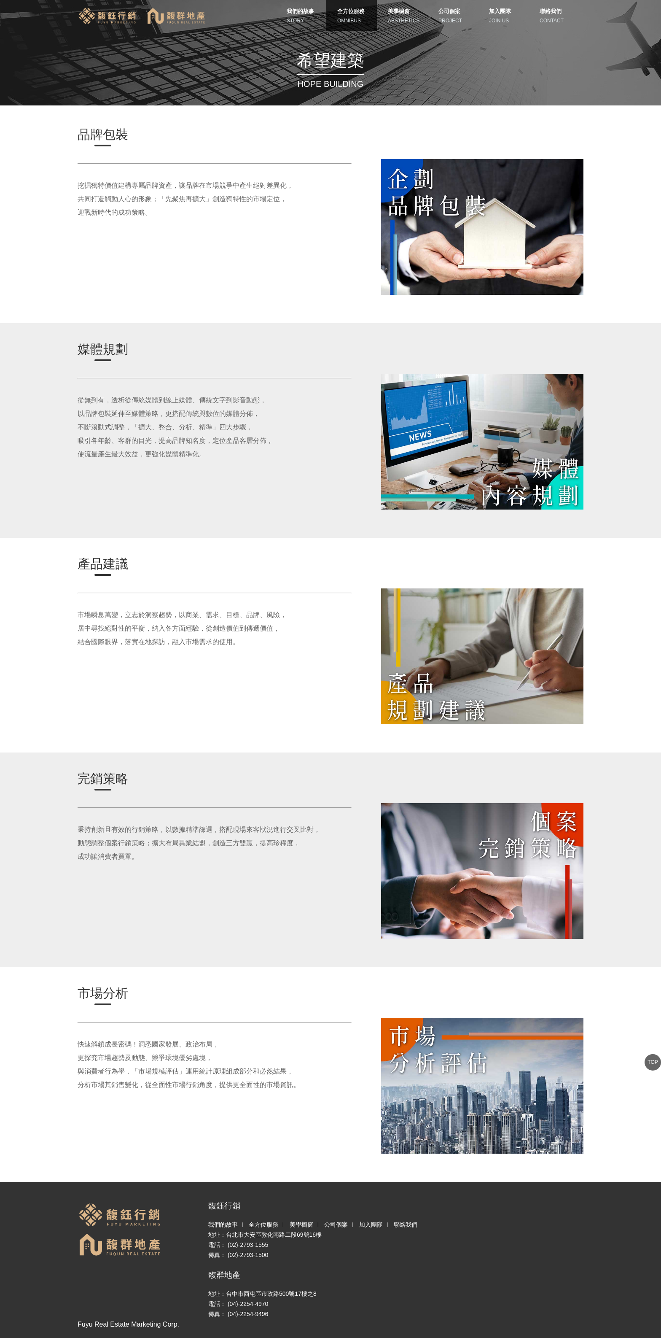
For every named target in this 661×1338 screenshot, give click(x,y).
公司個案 (336, 1224)
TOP (653, 1062)
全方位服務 (263, 1224)
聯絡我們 (405, 1224)
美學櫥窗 (301, 1224)
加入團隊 (371, 1224)
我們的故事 (223, 1224)
